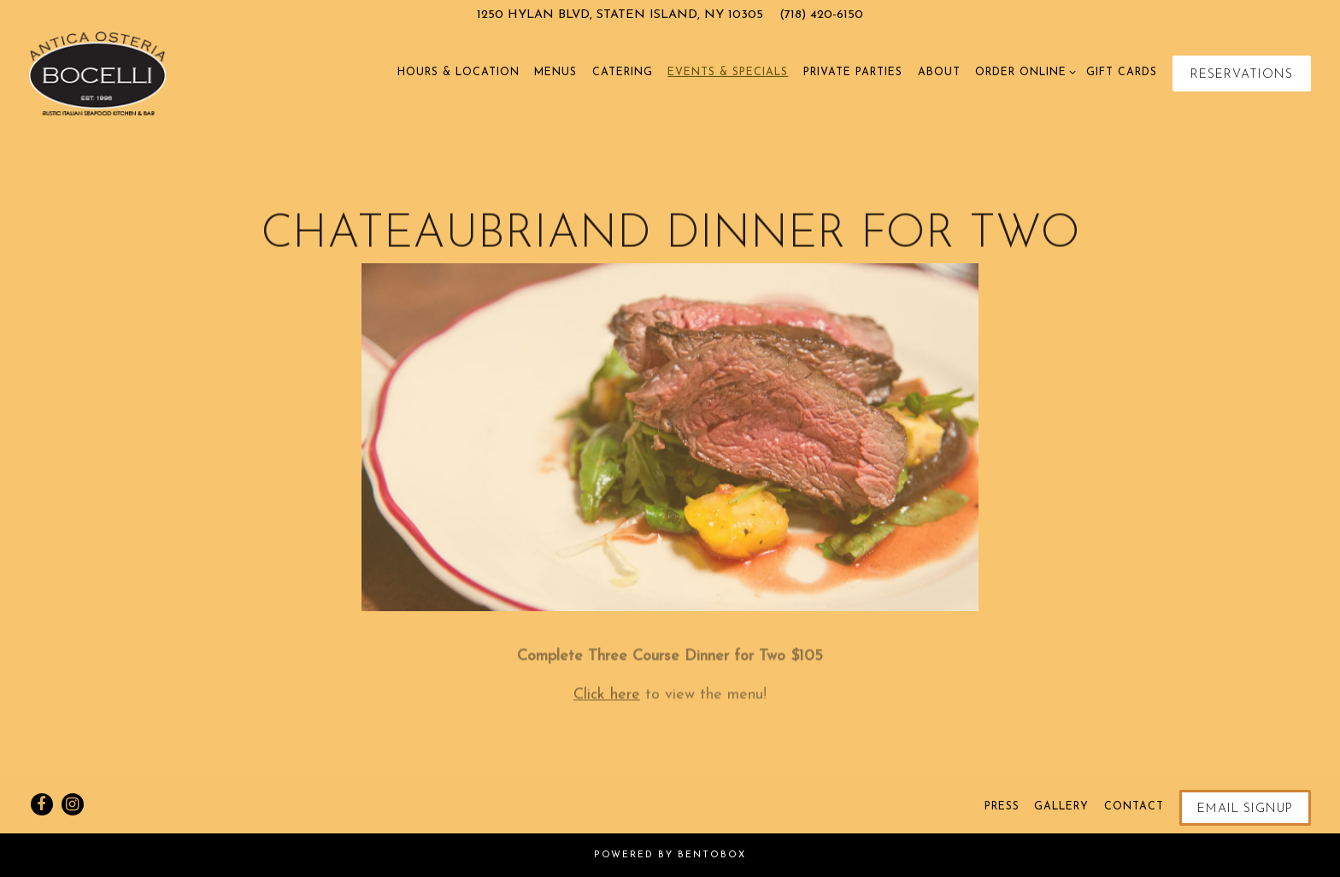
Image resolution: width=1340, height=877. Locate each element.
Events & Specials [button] (727, 73)
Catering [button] (622, 73)
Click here (606, 699)
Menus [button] (555, 73)
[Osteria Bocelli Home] (98, 73)
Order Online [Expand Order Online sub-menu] (1023, 71)
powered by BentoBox (670, 855)
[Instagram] (73, 804)
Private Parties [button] (852, 73)
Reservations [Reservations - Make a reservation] (1241, 74)
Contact (1134, 807)
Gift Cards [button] (1121, 73)
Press (1002, 807)
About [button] (939, 73)
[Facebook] (42, 804)
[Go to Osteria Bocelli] (620, 15)
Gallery (1061, 807)
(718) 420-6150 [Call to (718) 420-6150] (821, 15)
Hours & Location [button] (458, 73)
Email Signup (1245, 809)
